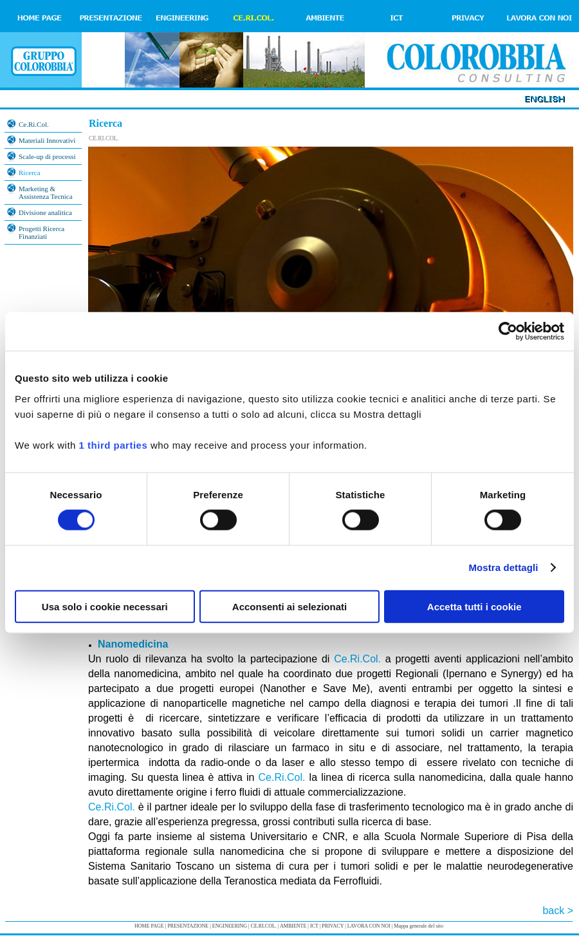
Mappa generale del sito (418, 926)
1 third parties (113, 444)
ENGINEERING (229, 926)
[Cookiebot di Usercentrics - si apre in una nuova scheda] (508, 331)
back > (557, 910)
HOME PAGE (149, 926)
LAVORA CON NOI (369, 926)
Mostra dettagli (503, 567)
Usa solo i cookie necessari (105, 606)
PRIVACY (333, 926)
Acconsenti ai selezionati (289, 606)
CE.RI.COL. (104, 138)
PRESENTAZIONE (187, 926)
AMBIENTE (293, 926)
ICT (314, 926)
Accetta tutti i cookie (474, 606)
